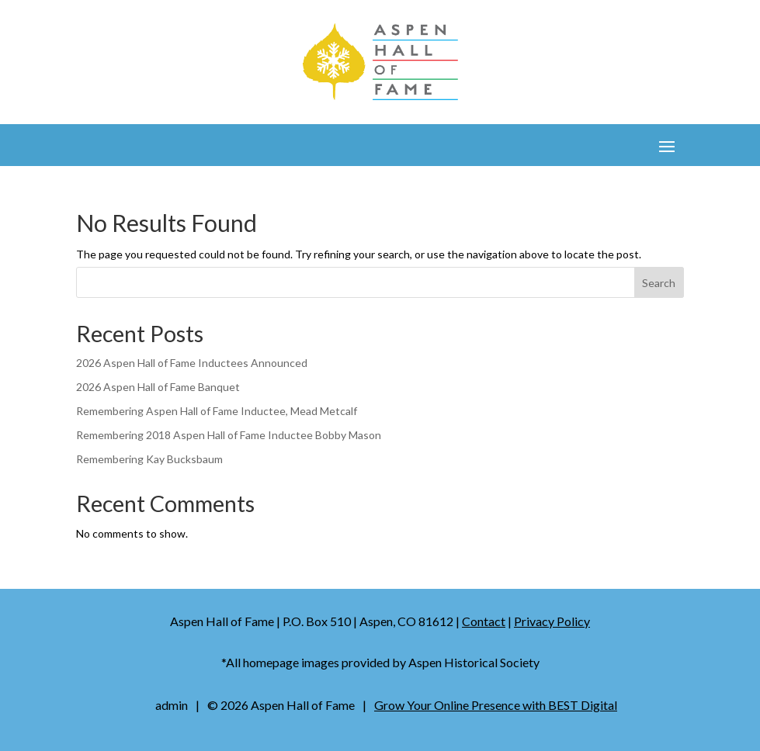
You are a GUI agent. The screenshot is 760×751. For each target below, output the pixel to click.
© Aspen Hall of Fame (281, 704)
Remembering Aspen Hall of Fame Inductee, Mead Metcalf (216, 410)
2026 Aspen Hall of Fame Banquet (158, 386)
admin (171, 704)
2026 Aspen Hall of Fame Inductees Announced (191, 362)
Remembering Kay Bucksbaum (149, 458)
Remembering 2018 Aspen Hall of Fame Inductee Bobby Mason (228, 434)
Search (658, 282)
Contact (483, 621)
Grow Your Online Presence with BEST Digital (495, 704)
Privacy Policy (552, 621)
